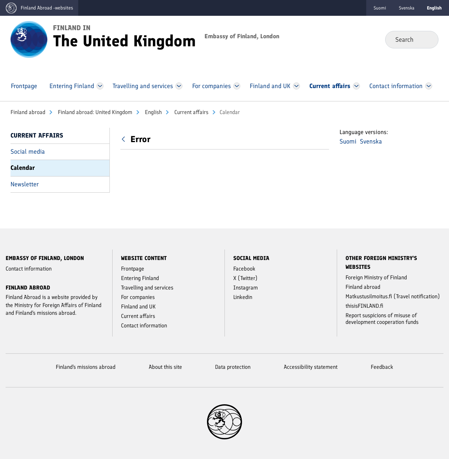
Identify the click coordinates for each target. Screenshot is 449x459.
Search (427, 39)
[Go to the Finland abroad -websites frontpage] (39, 8)
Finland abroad (28, 112)
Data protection (232, 367)
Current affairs (190, 112)
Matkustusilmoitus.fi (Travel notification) (393, 296)
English (152, 112)
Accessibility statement (310, 367)
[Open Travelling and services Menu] (179, 86)
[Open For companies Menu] (237, 86)
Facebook (244, 268)
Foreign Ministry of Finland (376, 277)
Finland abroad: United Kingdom (94, 112)
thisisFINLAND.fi (364, 305)
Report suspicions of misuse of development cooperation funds (382, 318)
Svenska (406, 8)
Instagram (245, 287)
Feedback (382, 367)
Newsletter (25, 184)
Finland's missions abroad (85, 367)
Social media (28, 151)
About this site (165, 367)
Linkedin (242, 297)
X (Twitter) (245, 278)
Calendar (23, 168)
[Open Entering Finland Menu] (100, 86)
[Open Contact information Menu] (428, 86)
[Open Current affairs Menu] (356, 86)
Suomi (380, 8)
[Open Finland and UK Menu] (296, 86)
